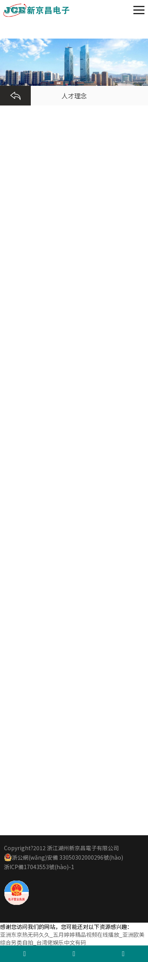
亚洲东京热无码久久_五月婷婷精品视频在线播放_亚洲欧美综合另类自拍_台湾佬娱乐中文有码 (72, 938)
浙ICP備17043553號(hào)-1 (39, 867)
